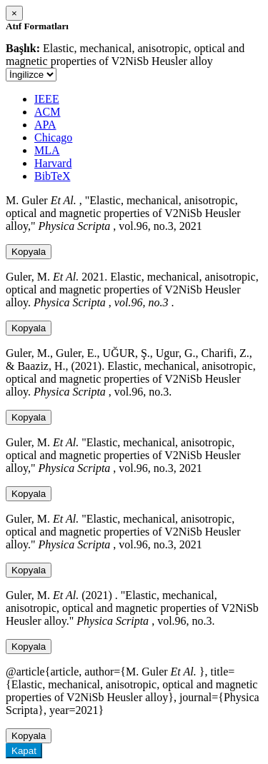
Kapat (23, 750)
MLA (47, 150)
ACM (47, 112)
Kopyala (28, 251)
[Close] (14, 13)
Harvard (52, 163)
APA (45, 125)
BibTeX (52, 176)
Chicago (53, 137)
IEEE (46, 99)
